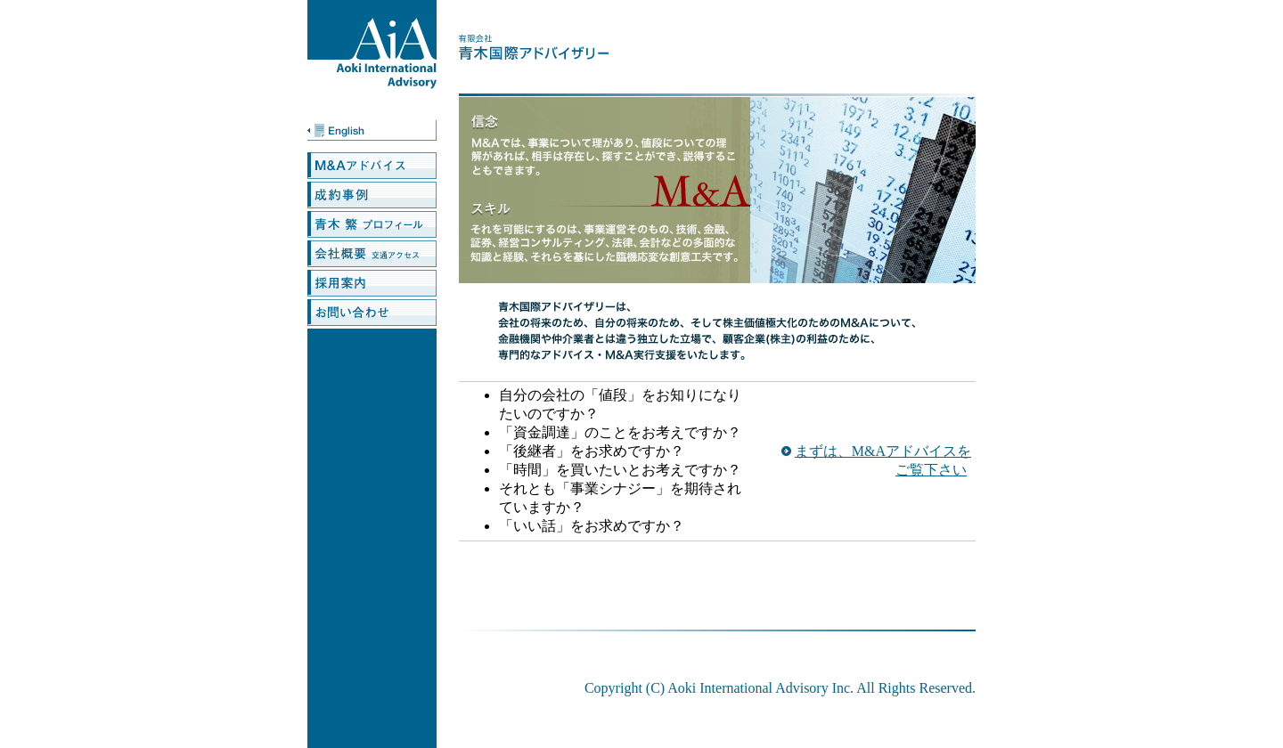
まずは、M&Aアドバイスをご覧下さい (883, 460)
